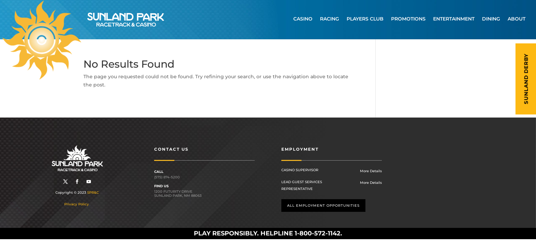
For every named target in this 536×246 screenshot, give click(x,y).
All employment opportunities (323, 205)
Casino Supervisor (299, 170)
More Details (371, 171)
